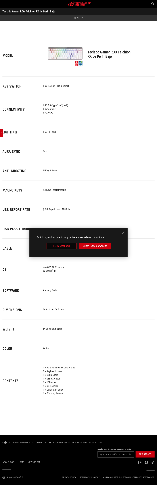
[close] (123, 233)
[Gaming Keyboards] (21, 442)
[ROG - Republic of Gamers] (78, 4)
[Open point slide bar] (1, 149)
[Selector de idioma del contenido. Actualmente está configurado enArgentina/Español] (12, 477)
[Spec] (100, 442)
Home (21, 462)
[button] (4, 4)
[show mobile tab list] (78, 18)
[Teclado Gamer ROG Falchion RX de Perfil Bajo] (71, 442)
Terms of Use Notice (90, 477)
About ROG (8, 462)
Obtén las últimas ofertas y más (114, 449)
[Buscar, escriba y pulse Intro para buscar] (153, 4)
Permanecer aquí (61, 245)
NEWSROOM (34, 462)
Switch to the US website (95, 245)
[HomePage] (4, 442)
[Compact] (39, 442)
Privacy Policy (69, 477)
